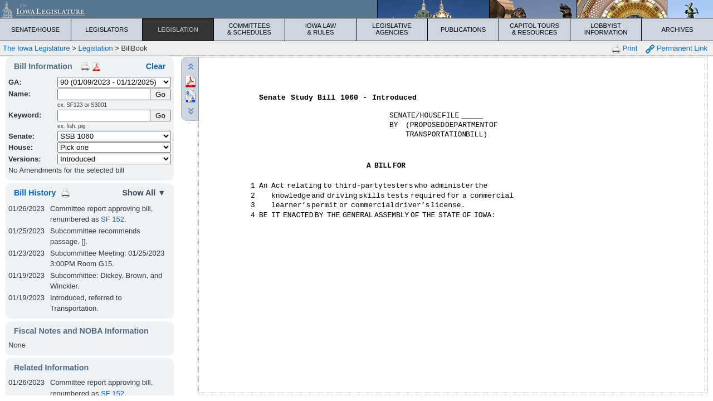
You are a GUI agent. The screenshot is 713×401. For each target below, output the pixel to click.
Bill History (35, 192)
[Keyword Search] (104, 115)
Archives (677, 29)
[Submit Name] (161, 94)
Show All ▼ (143, 193)
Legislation (178, 29)
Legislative (391, 29)
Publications (463, 29)
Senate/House (35, 29)
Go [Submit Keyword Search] (160, 115)
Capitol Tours (534, 29)
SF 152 (112, 219)
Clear (156, 66)
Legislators (106, 29)
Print (624, 48)
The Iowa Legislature (36, 48)
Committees (249, 29)
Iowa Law (320, 29)
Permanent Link (676, 48)
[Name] (104, 94)
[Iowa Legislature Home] (356, 9)
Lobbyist (605, 29)
